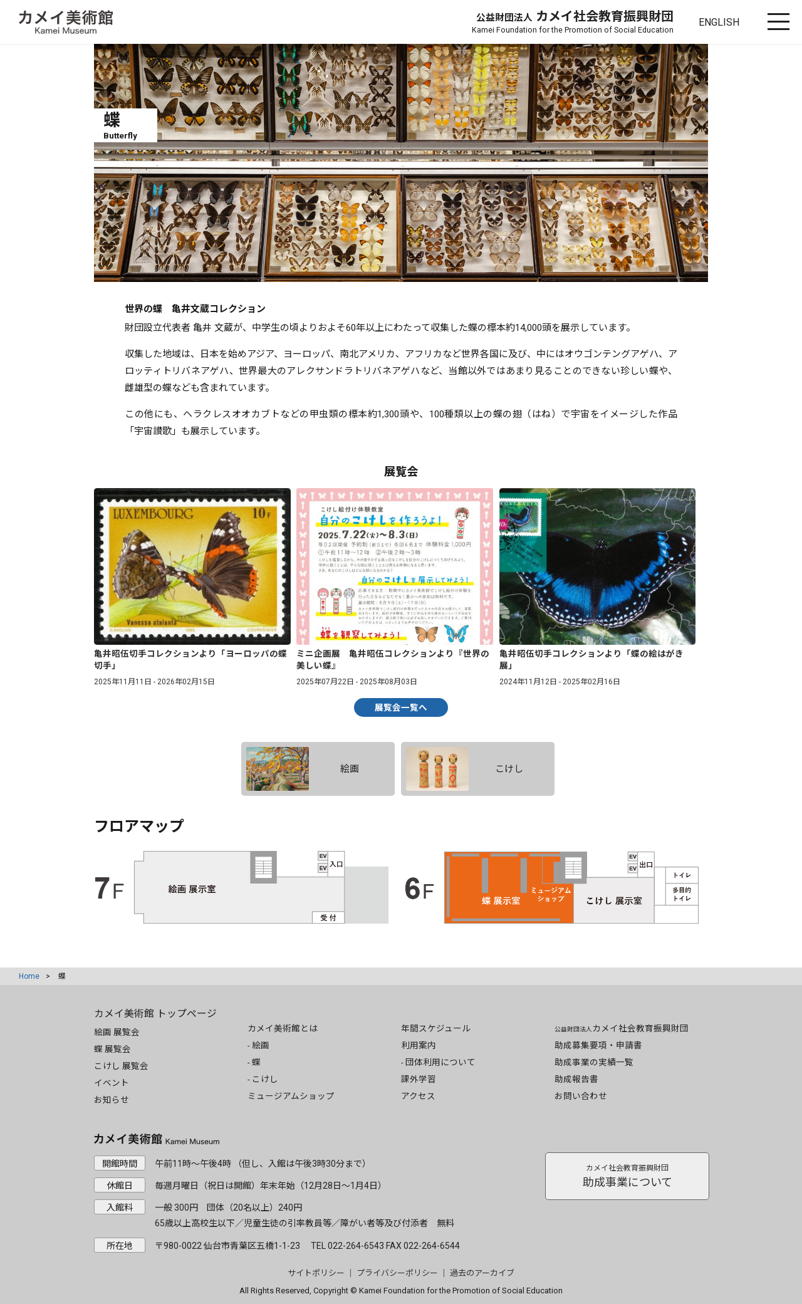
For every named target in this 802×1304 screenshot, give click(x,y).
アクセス (418, 1096)
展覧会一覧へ (401, 707)
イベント (111, 1083)
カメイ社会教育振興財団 (573, 21)
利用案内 (418, 1045)
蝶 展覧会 (112, 1049)
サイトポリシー (316, 1273)
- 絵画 (258, 1045)
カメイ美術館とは (282, 1028)
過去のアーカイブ (482, 1273)
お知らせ (111, 1100)
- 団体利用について (438, 1062)
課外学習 (418, 1079)
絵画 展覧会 (117, 1032)
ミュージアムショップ (291, 1096)
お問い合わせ (581, 1096)
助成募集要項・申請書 (598, 1045)
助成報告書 (576, 1079)
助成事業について (627, 1176)
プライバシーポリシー (397, 1273)
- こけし (262, 1079)
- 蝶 (254, 1062)
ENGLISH (719, 22)
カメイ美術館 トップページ (155, 1014)
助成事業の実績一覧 (594, 1062)
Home (29, 976)
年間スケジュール (436, 1028)
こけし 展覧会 (121, 1066)
